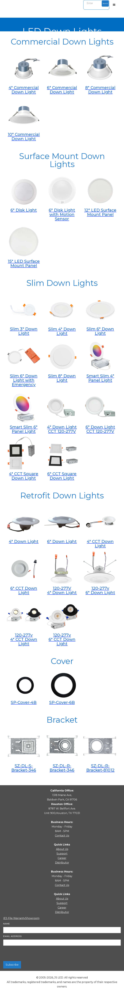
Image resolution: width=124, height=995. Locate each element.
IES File (8, 918)
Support (62, 853)
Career (62, 858)
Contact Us (62, 835)
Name (6, 923)
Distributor (62, 862)
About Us (62, 849)
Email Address (12, 936)
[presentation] (27, 953)
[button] (114, 5)
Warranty (19, 918)
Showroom (32, 918)
